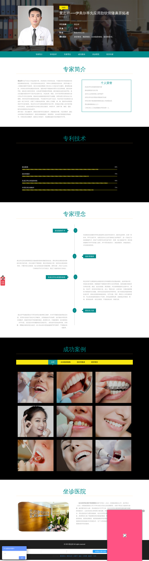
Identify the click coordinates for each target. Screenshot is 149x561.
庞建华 (90, 557)
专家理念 (67, 54)
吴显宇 (75, 557)
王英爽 (85, 557)
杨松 (80, 557)
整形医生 (63, 557)
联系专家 (109, 54)
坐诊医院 (95, 54)
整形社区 (69, 557)
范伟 (94, 557)
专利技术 (53, 54)
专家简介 (39, 54)
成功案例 (81, 54)
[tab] (50, 363)
